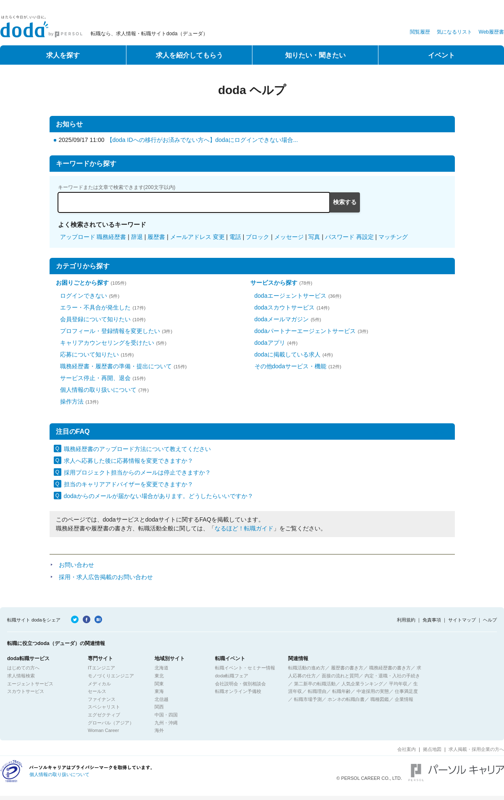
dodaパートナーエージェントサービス (311, 331)
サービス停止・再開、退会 (103, 378)
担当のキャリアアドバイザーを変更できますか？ (128, 484)
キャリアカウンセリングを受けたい (113, 342)
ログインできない (90, 295)
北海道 (161, 667)
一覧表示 (439, 431)
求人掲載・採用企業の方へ (476, 749)
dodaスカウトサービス (292, 307)
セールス (97, 691)
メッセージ (289, 236)
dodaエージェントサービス (298, 295)
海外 (159, 730)
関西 (159, 706)
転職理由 (317, 691)
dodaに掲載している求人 (294, 354)
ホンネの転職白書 (346, 699)
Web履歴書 (491, 32)
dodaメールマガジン (288, 319)
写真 (314, 236)
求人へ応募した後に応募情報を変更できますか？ (128, 460)
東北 (159, 675)
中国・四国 (166, 714)
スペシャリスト (104, 706)
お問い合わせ (76, 564)
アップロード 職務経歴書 (93, 236)
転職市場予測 (308, 699)
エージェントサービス (30, 683)
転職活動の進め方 (306, 667)
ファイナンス (102, 699)
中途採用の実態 (373, 691)
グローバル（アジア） (111, 722)
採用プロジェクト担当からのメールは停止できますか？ (137, 472)
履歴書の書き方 (347, 667)
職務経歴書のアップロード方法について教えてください (137, 449)
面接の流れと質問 (340, 675)
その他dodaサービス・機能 (298, 366)
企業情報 (404, 699)
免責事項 (432, 619)
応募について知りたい (97, 354)
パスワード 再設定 (349, 236)
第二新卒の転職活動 (315, 683)
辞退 (137, 236)
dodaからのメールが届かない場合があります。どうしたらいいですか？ (158, 496)
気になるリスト (454, 32)
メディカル (99, 683)
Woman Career (103, 730)
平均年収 (398, 683)
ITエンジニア (101, 667)
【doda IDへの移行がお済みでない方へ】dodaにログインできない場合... (202, 139)
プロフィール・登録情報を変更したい (116, 331)
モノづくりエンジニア (111, 675)
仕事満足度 (406, 691)
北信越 (161, 699)
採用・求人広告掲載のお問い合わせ (106, 577)
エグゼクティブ (104, 714)
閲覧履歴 (420, 32)
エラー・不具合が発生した (103, 307)
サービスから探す (281, 282)
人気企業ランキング (362, 683)
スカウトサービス (25, 691)
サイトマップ (462, 619)
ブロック (257, 236)
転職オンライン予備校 (238, 691)
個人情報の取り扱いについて (104, 389)
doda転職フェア (231, 675)
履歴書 (156, 236)
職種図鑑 (379, 699)
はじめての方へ (23, 667)
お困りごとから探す (91, 282)
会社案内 (406, 749)
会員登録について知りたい (103, 319)
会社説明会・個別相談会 (240, 683)
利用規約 (406, 619)
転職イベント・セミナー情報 (245, 667)
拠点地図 (432, 749)
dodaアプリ (276, 342)
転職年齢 (341, 691)
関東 (159, 683)
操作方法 (79, 401)
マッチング (393, 236)
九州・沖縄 (166, 722)
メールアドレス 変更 (197, 236)
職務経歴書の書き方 (390, 667)
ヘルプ (490, 619)
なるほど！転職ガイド (244, 528)
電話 (235, 236)
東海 (159, 691)
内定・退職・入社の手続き (392, 675)
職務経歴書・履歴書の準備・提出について (123, 366)
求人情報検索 (21, 675)
